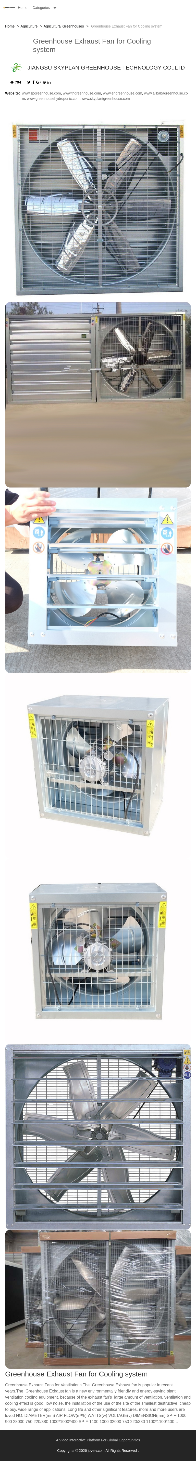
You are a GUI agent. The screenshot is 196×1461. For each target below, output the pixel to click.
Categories (41, 8)
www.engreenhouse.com (122, 93)
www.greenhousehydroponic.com (53, 99)
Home (22, 8)
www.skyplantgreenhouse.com (105, 99)
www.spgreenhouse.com (41, 93)
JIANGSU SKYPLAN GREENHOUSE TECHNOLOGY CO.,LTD (106, 67)
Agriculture (29, 26)
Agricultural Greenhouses (64, 26)
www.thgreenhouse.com (82, 93)
